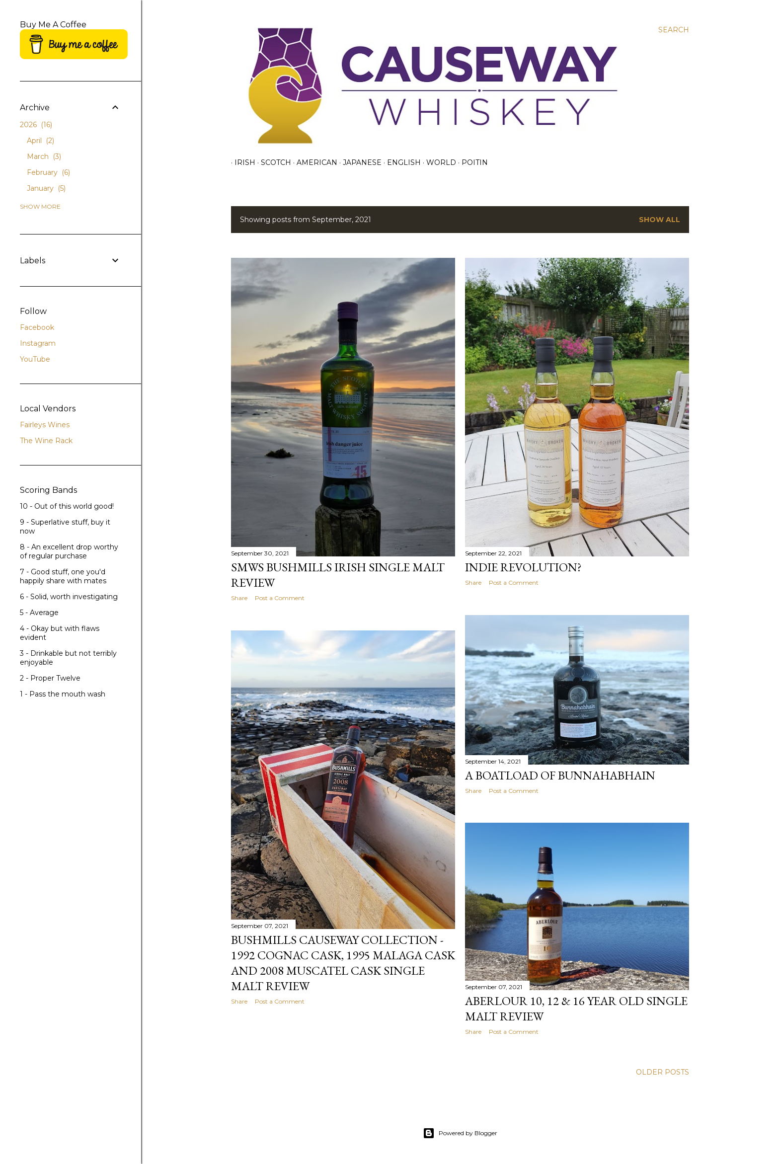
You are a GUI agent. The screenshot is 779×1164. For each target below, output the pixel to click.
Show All (659, 219)
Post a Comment (280, 598)
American (313, 162)
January (46, 188)
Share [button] (239, 598)
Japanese (358, 162)
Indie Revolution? (523, 567)
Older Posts (662, 1072)
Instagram (38, 343)
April (40, 140)
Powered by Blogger (460, 1133)
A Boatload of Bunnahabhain (560, 775)
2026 (36, 124)
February (48, 172)
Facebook (37, 327)
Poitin (471, 162)
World (438, 162)
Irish (241, 162)
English (400, 162)
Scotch (272, 162)
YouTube (35, 359)
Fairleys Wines (45, 424)
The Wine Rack (46, 440)
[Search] (673, 30)
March (44, 156)
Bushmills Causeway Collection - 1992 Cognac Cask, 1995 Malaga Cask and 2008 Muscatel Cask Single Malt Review (343, 963)
